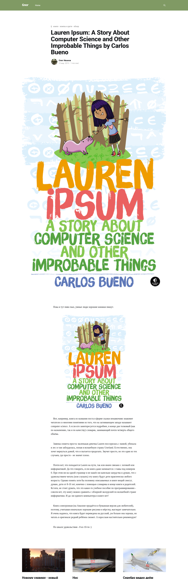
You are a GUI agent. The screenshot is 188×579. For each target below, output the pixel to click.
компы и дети (66, 26)
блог (25, 5)
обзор (76, 26)
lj (51, 26)
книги (55, 26)
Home (37, 5)
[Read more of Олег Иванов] (54, 61)
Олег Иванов (65, 60)
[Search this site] (164, 5)
